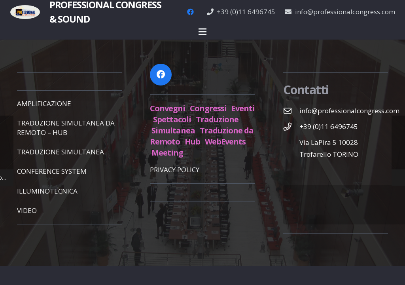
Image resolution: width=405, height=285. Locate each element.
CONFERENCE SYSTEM (52, 171)
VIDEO (27, 210)
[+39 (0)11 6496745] (291, 127)
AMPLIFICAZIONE (44, 103)
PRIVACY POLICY (174, 169)
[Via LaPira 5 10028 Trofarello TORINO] (291, 148)
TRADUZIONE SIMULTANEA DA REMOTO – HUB (66, 127)
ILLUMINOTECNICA (47, 191)
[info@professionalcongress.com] (291, 111)
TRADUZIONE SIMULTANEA (60, 151)
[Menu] (202, 32)
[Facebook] (190, 12)
